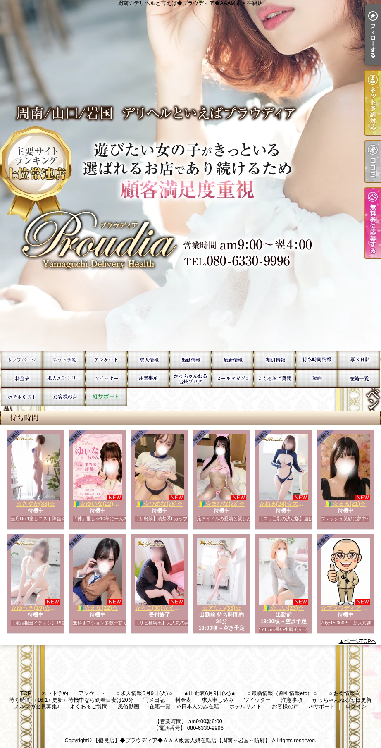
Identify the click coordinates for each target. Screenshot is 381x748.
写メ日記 (359, 360)
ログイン (356, 706)
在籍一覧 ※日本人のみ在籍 (359, 378)
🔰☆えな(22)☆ (97, 608)
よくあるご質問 (275, 378)
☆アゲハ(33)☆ (221, 608)
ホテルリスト (22, 397)
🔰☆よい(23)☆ (283, 608)
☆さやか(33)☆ (35, 503)
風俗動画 (317, 378)
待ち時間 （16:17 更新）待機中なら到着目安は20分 (317, 360)
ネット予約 (64, 360)
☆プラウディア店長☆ (350, 608)
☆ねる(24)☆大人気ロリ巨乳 (296, 503)
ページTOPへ (360, 641)
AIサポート (106, 397)
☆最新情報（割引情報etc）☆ (233, 360)
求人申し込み (64, 378)
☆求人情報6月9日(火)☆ (148, 360)
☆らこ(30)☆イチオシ (163, 608)
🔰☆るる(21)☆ (345, 503)
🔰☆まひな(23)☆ (221, 503)
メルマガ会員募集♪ (233, 378)
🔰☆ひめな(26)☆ (159, 503)
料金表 (22, 378)
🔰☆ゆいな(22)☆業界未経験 (110, 503)
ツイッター (106, 378)
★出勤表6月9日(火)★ (190, 360)
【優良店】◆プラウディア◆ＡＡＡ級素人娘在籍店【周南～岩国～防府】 (181, 740)
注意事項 (148, 378)
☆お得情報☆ (275, 360)
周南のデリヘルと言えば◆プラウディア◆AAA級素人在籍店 (190, 175)
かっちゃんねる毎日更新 (190, 378)
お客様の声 (64, 397)
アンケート (106, 360)
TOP (22, 360)
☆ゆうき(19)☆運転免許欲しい (50, 608)
